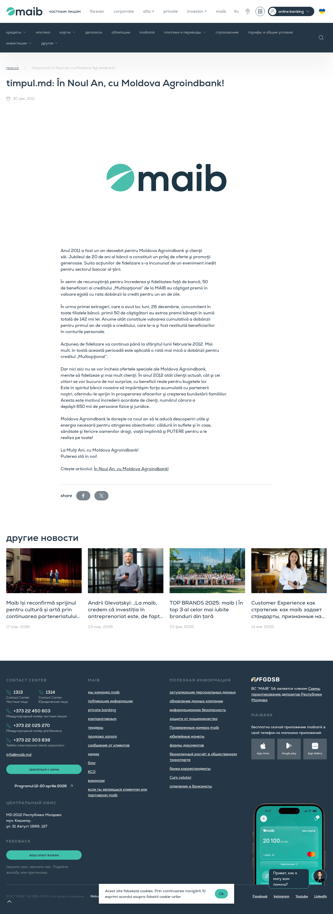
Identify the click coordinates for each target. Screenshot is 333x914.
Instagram (281, 896)
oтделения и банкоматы (191, 786)
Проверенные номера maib (194, 727)
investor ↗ (197, 11)
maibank (147, 32)
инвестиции (19, 43)
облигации (121, 32)
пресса (12, 67)
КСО (91, 771)
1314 (50, 692)
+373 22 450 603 (32, 711)
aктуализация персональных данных (203, 692)
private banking (102, 709)
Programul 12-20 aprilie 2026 (41, 786)
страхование (227, 32)
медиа (93, 754)
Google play (289, 753)
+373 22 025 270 (32, 725)
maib (221, 11)
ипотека (43, 32)
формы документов (187, 745)
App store (263, 753)
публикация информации (110, 701)
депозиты (93, 32)
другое (50, 43)
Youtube (302, 896)
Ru (236, 11)
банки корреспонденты (190, 768)
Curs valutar (180, 777)
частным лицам (65, 11)
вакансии (96, 780)
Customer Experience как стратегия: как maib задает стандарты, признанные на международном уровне (286, 612)
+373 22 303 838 (32, 740)
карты (68, 32)
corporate (124, 11)
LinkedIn (320, 896)
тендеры (95, 727)
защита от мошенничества (193, 718)
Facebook (260, 896)
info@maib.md (18, 754)
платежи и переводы (185, 32)
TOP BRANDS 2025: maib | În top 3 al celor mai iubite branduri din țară (206, 609)
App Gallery (315, 753)
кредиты (16, 32)
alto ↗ (148, 11)
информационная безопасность (198, 709)
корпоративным (102, 718)
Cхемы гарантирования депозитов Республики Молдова (286, 694)
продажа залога (102, 736)
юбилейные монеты (187, 736)
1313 (18, 692)
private (170, 11)
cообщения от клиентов (109, 745)
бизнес (97, 11)
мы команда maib (104, 692)
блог (92, 762)
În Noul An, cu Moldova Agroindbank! (131, 469)
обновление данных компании (196, 701)
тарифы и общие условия (270, 32)
